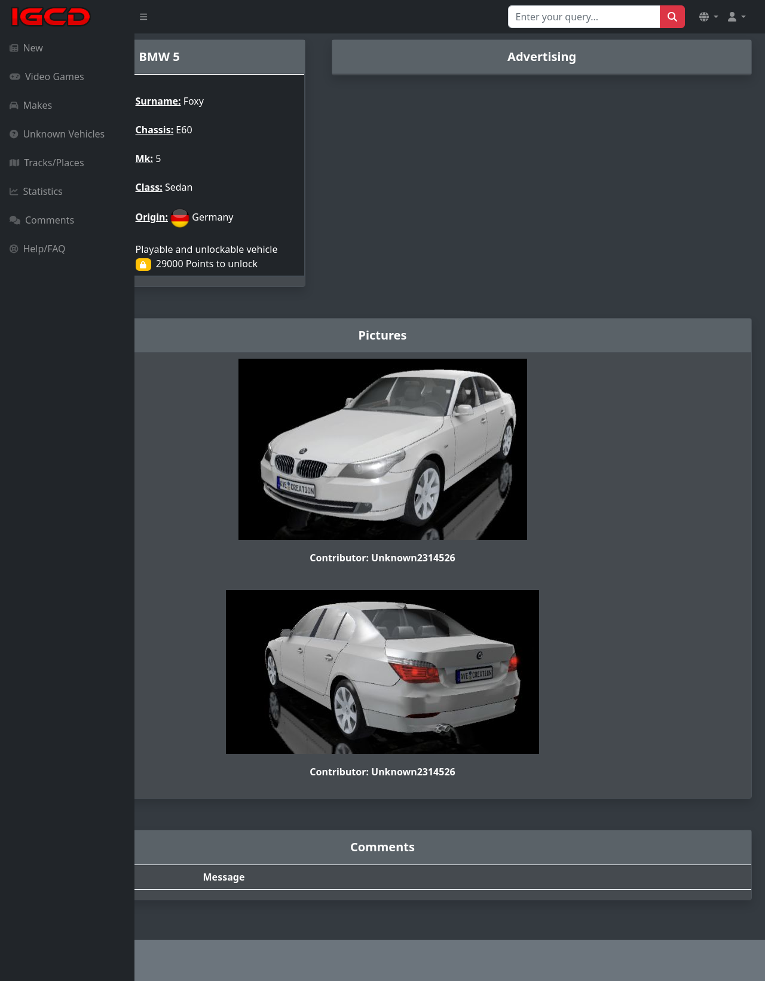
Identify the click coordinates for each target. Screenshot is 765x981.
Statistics (36, 191)
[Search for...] (584, 16)
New (26, 47)
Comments (42, 220)
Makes (31, 105)
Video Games (47, 76)
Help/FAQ (38, 248)
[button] (708, 17)
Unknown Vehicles (57, 133)
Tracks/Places (47, 162)
